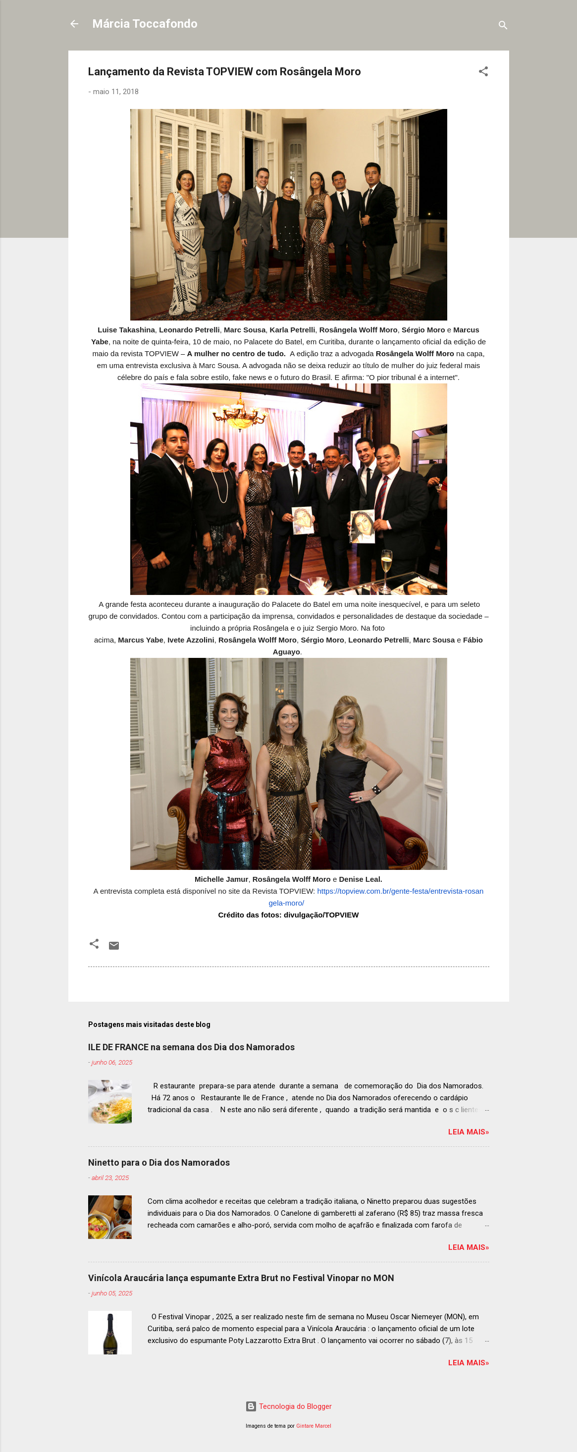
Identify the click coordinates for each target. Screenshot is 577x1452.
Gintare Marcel (313, 1426)
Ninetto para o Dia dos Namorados (159, 1162)
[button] (483, 73)
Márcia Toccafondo (145, 24)
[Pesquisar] (503, 27)
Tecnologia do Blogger (288, 1406)
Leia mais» (468, 1132)
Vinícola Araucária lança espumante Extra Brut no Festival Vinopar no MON (241, 1278)
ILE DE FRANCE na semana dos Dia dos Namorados (191, 1047)
